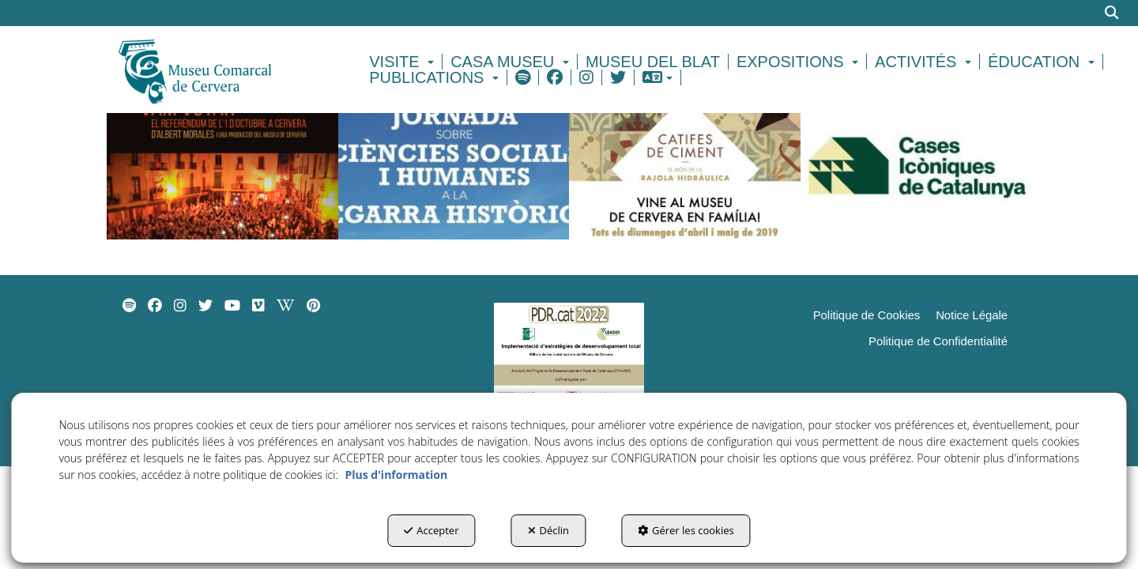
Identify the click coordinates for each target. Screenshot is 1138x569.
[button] (222, 69)
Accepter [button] (431, 530)
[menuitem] (404, 62)
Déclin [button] (549, 530)
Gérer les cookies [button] (686, 530)
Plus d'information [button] (396, 474)
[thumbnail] (222, 162)
